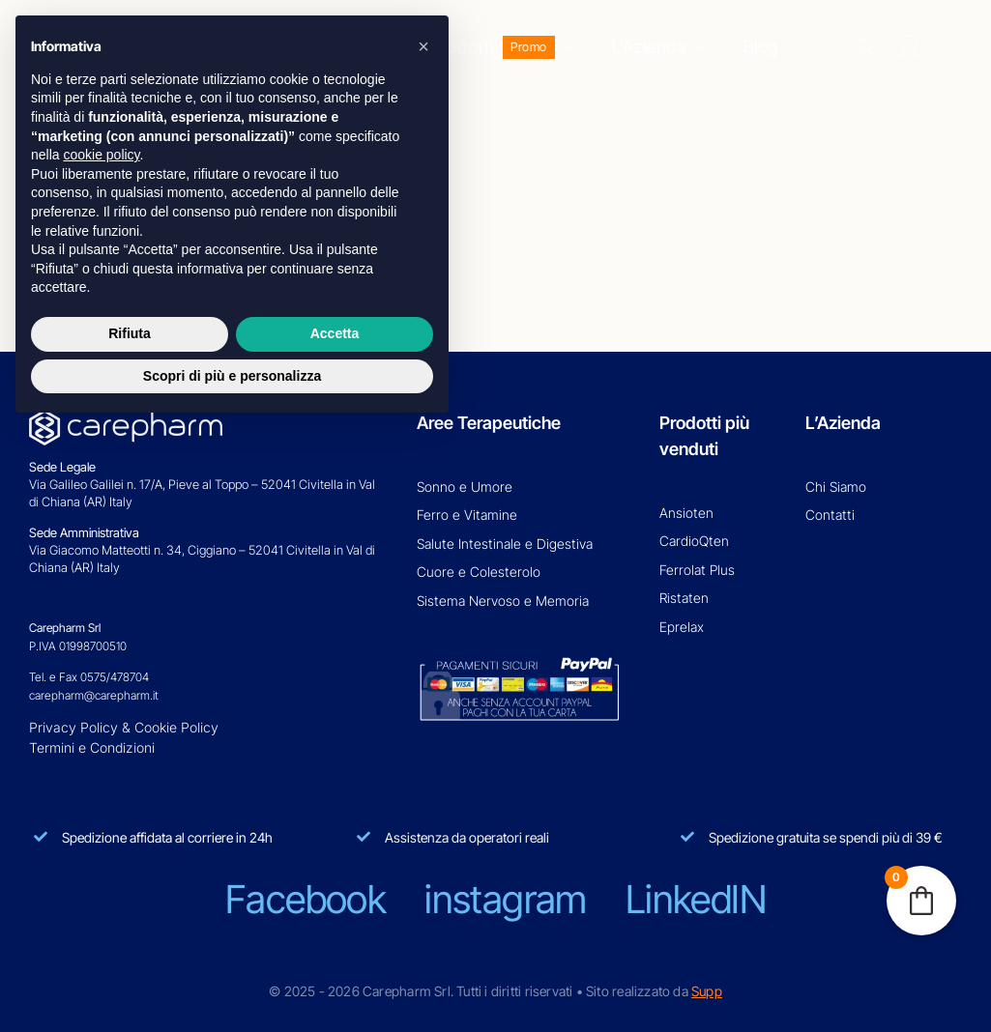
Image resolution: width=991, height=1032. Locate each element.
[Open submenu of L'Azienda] (696, 48)
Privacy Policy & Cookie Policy (124, 727)
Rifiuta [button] (129, 333)
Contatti (830, 514)
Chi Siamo (835, 486)
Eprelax (681, 626)
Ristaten (684, 597)
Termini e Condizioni (92, 747)
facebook (305, 899)
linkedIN (696, 899)
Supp (706, 991)
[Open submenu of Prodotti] (565, 48)
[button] (423, 46)
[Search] (865, 47)
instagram (505, 899)
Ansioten (686, 512)
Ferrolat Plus (697, 569)
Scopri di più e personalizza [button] (232, 376)
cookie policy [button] (101, 154)
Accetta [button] (335, 333)
